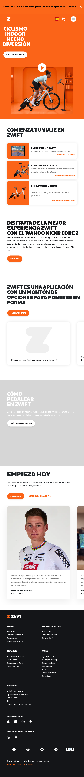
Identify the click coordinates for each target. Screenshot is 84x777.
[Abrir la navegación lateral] (73, 19)
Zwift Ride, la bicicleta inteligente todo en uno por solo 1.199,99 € (40, 6)
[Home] (9, 19)
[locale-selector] (57, 19)
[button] (81, 6)
